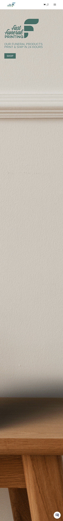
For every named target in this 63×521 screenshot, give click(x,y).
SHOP (10, 56)
